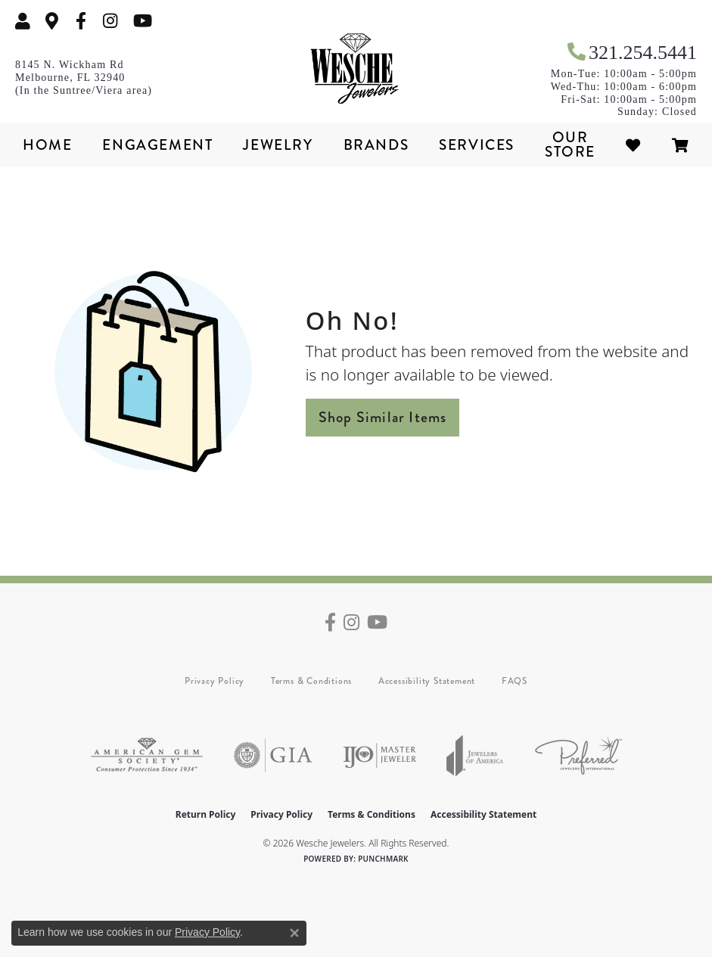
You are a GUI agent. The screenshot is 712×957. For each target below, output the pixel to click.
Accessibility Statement (426, 680)
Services (477, 145)
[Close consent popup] (294, 932)
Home (47, 145)
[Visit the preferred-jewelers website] (578, 755)
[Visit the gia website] (273, 755)
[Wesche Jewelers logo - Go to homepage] (356, 68)
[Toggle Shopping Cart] (681, 145)
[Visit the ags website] (147, 755)
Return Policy (206, 814)
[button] (22, 21)
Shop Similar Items (383, 417)
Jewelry (277, 145)
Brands (376, 145)
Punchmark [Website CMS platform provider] (383, 858)
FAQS (514, 680)
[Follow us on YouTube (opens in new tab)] (142, 21)
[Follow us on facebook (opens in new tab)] (81, 21)
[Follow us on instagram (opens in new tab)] (110, 21)
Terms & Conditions (311, 680)
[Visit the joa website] (475, 755)
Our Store (570, 144)
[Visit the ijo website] (379, 755)
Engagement (157, 145)
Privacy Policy (214, 680)
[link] (52, 21)
